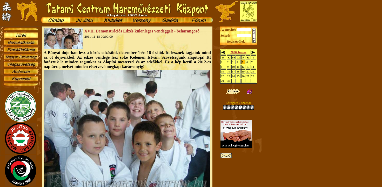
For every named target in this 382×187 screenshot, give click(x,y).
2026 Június (238, 52)
